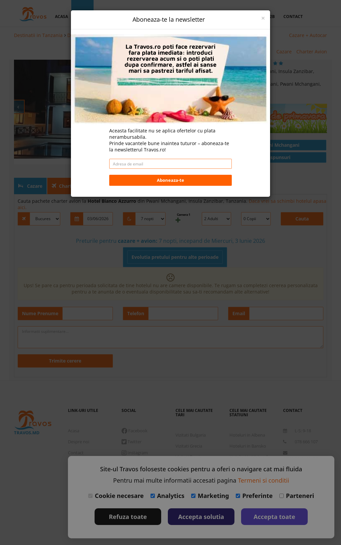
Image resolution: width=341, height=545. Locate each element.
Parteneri (296, 496)
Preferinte (254, 496)
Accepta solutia (201, 517)
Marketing (210, 496)
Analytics (167, 496)
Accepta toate (274, 517)
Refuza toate (128, 517)
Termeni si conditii (263, 480)
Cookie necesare (116, 496)
